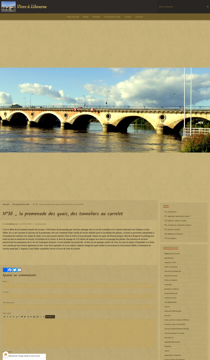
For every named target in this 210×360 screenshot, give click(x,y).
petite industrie (171, 293)
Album (85, 17)
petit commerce (171, 267)
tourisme (168, 284)
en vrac (167, 315)
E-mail (5, 292)
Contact (127, 17)
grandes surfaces (171, 289)
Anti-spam (7, 351)
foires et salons (170, 280)
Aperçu (50, 317)
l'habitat (167, 346)
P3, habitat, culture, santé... (175, 220)
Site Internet (8, 302)
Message (7, 313)
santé (166, 351)
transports (168, 337)
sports (167, 306)
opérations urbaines (172, 355)
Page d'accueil (73, 17)
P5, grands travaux (172, 229)
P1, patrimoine (170, 212)
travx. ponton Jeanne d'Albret (176, 320)
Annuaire (96, 17)
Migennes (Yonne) (172, 253)
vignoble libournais (172, 342)
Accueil (6, 204)
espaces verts (170, 262)
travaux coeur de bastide (174, 324)
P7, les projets (170, 238)
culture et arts (170, 298)
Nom (5, 281)
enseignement (170, 302)
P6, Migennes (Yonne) (173, 234)
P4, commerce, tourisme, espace (177, 225)
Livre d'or (139, 17)
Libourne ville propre (172, 311)
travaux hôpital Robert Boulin (176, 328)
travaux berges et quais (174, 333)
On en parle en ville (112, 17)
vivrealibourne (12, 224)
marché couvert (171, 275)
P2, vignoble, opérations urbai (176, 216)
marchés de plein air (172, 271)
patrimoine (168, 258)
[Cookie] (6, 354)
